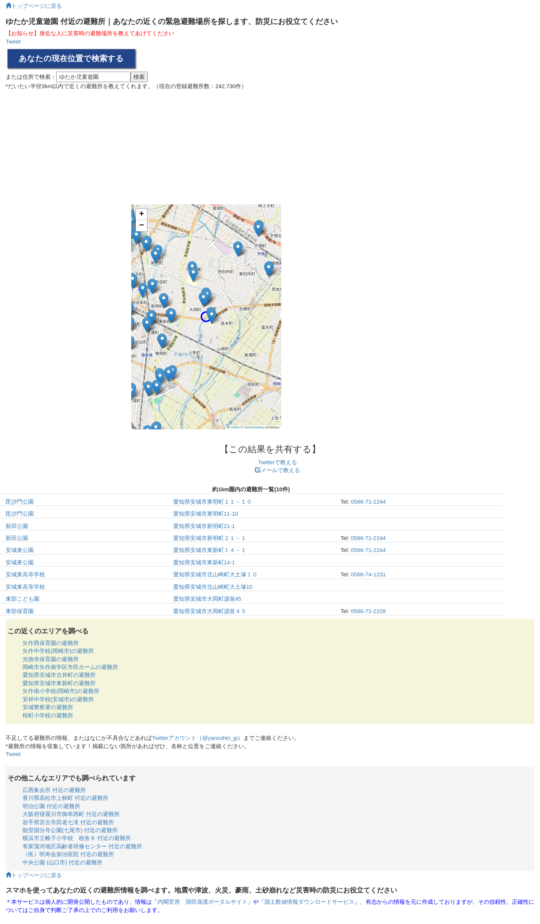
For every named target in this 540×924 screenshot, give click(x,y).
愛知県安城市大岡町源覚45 (207, 599)
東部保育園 (20, 611)
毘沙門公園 (20, 501)
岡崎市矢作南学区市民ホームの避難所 (70, 667)
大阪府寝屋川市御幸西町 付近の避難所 (71, 814)
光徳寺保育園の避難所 (50, 659)
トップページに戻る (34, 6)
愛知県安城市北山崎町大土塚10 (213, 587)
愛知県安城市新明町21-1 (204, 526)
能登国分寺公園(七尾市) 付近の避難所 (70, 830)
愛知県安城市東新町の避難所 (59, 683)
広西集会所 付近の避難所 (54, 790)
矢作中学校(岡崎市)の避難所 (58, 651)
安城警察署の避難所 (47, 707)
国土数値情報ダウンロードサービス (309, 901)
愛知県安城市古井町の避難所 (59, 675)
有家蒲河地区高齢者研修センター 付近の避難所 (82, 846)
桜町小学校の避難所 (47, 715)
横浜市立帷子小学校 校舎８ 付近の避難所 (76, 838)
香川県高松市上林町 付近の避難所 (65, 798)
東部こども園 (22, 599)
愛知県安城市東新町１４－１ (209, 550)
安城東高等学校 (25, 574)
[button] (131, 392)
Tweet (13, 41)
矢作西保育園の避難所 (50, 643)
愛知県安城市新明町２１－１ (209, 538)
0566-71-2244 (368, 501)
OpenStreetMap (254, 427)
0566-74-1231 (368, 574)
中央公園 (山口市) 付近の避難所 (62, 862)
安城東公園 (20, 550)
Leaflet (233, 427)
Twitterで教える (277, 462)
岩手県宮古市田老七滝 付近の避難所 (68, 822)
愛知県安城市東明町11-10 (205, 513)
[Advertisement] (270, 144)
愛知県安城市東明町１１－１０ (212, 501)
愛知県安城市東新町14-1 (204, 562)
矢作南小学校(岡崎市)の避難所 (60, 691)
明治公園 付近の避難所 (51, 806)
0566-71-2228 (368, 611)
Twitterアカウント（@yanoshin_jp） (197, 738)
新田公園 (17, 526)
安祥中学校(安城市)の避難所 (58, 699)
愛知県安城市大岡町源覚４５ (209, 611)
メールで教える (277, 470)
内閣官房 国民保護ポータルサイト (203, 901)
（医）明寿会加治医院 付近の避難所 (68, 854)
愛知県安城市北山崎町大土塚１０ (215, 574)
